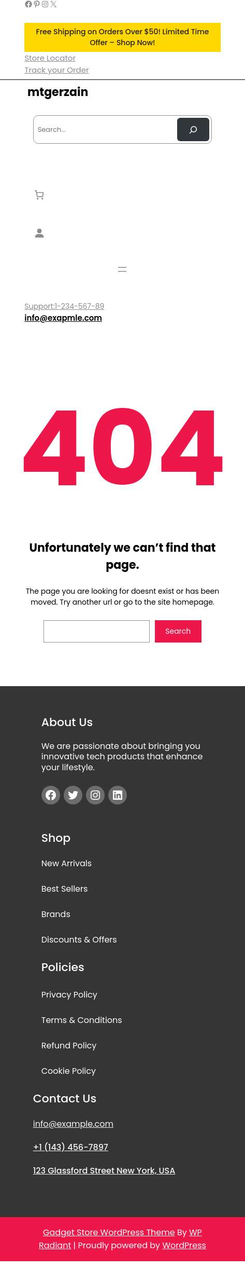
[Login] (122, 232)
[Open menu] (122, 269)
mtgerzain (57, 92)
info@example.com (73, 1124)
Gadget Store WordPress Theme (109, 1232)
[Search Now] (193, 129)
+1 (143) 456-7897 (70, 1147)
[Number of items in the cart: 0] (39, 195)
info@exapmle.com (63, 317)
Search (178, 631)
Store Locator (50, 57)
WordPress (184, 1245)
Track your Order (56, 69)
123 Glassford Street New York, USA (104, 1171)
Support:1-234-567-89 (64, 306)
